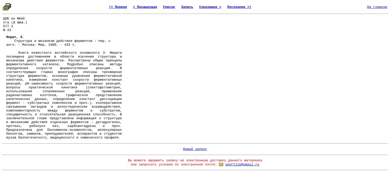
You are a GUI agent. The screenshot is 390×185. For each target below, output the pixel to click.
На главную (377, 7)
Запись (187, 7)
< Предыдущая (145, 7)
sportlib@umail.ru (242, 164)
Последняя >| (239, 7)
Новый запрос (195, 149)
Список (169, 7)
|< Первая (118, 7)
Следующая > (210, 7)
